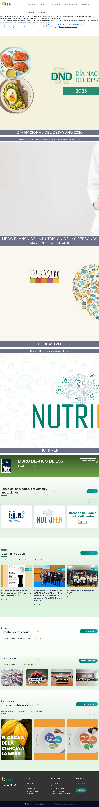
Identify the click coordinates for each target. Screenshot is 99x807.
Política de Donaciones (58, 791)
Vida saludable (56, 4)
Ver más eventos (89, 631)
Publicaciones (85, 4)
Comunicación (43, 4)
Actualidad (42, 12)
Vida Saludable (30, 788)
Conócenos (32, 4)
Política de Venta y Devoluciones (61, 794)
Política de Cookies (56, 786)
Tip (84, 25)
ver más (92, 491)
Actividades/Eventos (32, 791)
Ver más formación (88, 661)
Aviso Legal (54, 783)
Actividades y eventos (71, 4)
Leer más (4, 599)
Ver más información (88, 461)
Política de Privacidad (57, 788)
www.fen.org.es (52, 27)
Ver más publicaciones (87, 704)
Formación (32, 12)
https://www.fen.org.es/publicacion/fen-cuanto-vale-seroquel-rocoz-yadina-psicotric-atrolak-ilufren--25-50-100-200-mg (41, 25)
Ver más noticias (89, 553)
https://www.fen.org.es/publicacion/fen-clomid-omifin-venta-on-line (23, 27)
